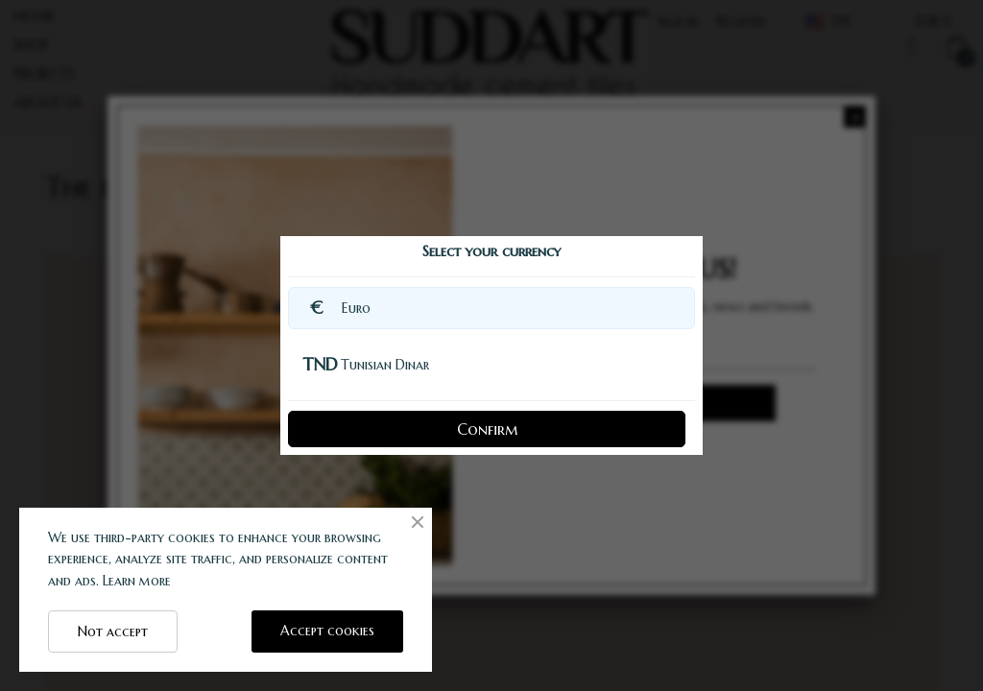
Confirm (487, 429)
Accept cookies (327, 630)
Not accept (113, 631)
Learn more (137, 580)
